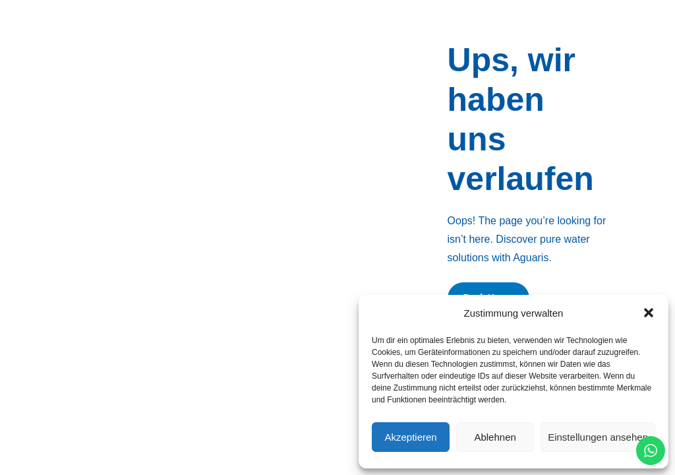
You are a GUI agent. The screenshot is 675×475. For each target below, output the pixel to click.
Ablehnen (494, 437)
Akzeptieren (410, 437)
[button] (648, 312)
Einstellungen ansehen (598, 437)
